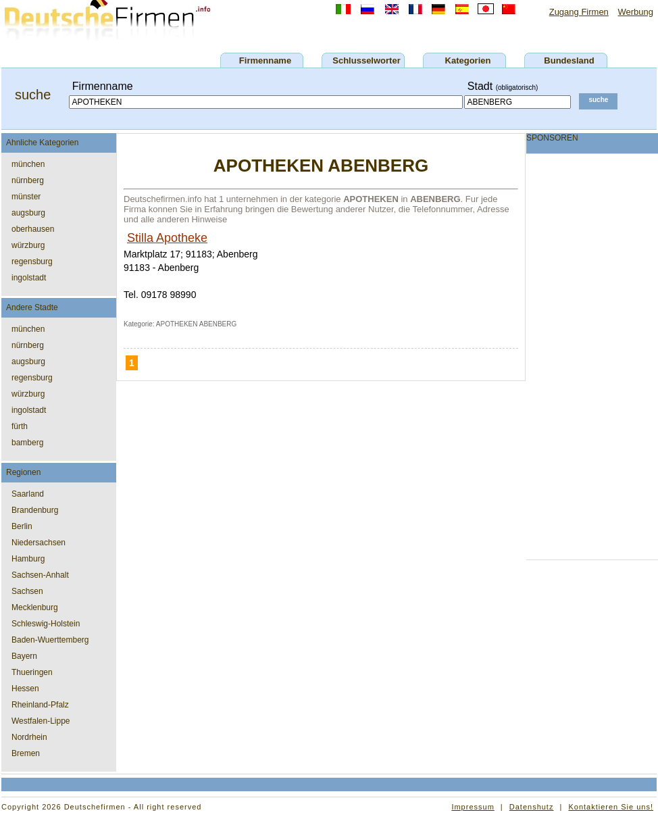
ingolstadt (28, 277)
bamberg (27, 442)
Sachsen (27, 591)
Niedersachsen (38, 542)
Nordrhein (29, 737)
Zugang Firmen (579, 12)
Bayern (24, 656)
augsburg (28, 213)
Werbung (635, 12)
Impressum (472, 807)
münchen (28, 164)
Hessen (25, 688)
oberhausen (32, 229)
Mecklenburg (34, 607)
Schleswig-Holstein (45, 623)
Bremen (25, 753)
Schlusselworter (366, 60)
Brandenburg (34, 510)
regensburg (32, 261)
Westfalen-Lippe (40, 721)
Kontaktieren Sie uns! (610, 807)
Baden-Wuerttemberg (50, 640)
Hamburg (28, 559)
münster (26, 196)
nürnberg (27, 180)
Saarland (27, 494)
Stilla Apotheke (167, 238)
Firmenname (265, 60)
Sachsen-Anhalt (40, 575)
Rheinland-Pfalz (40, 704)
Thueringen (32, 672)
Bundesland (569, 60)
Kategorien (468, 60)
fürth (19, 426)
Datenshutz (531, 807)
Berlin (21, 526)
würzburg (28, 245)
